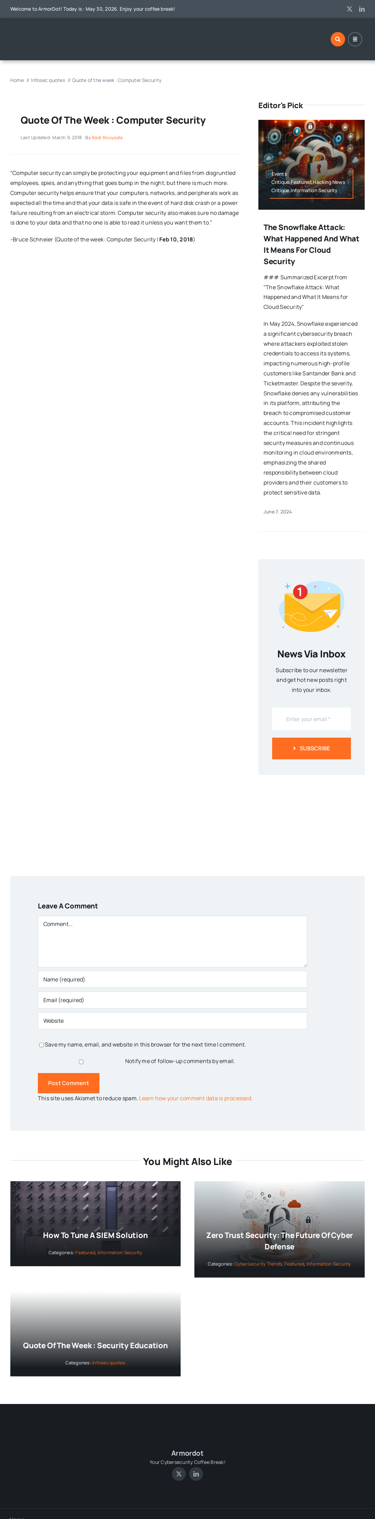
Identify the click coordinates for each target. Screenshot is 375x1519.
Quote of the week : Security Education (95, 1345)
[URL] (172, 1020)
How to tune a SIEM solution (95, 1235)
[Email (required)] (172, 1000)
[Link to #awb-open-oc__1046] (338, 39)
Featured (85, 1252)
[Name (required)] (172, 979)
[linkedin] (362, 9)
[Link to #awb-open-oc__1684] (355, 39)
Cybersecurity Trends (258, 1264)
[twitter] (349, 9)
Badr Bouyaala (107, 137)
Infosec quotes (108, 1363)
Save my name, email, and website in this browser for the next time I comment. (145, 1044)
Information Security (120, 1252)
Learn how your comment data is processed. (196, 1098)
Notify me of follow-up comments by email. (180, 1061)
